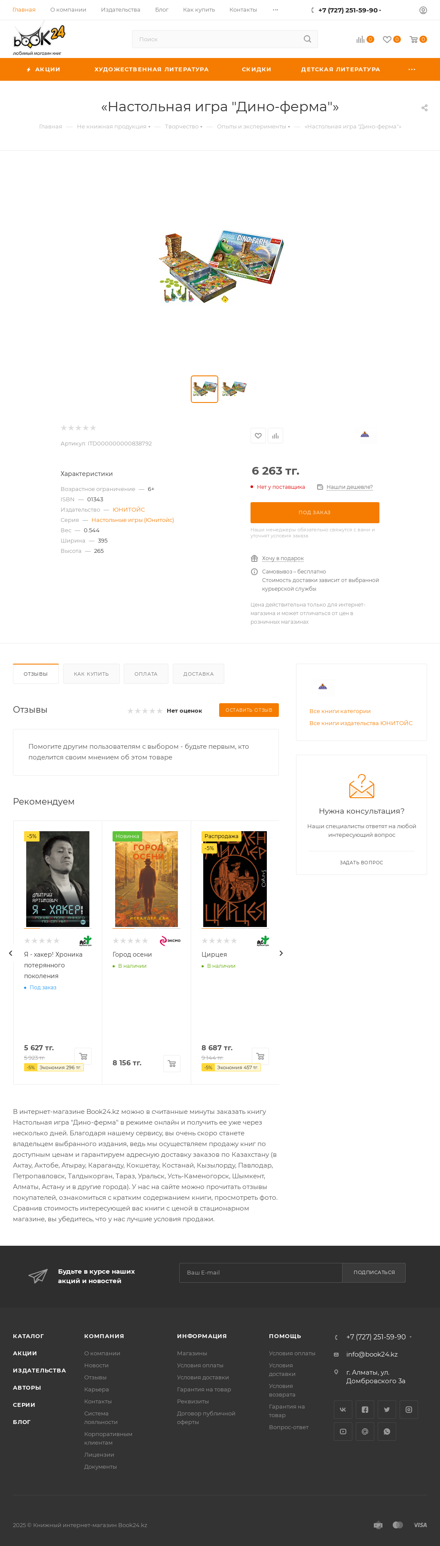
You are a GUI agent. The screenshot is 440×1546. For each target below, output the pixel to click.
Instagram (409, 1409)
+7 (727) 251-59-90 (348, 10)
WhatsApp (387, 1431)
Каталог (28, 1336)
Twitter (387, 1409)
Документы (100, 1466)
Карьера (96, 1389)
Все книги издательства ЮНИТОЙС (360, 723)
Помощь (285, 1336)
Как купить (91, 674)
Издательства (39, 1370)
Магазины (192, 1353)
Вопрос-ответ (289, 1427)
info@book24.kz (372, 1354)
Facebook (365, 1409)
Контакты (98, 1401)
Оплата (146, 674)
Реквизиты (193, 1401)
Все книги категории (340, 710)
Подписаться (374, 1272)
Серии (24, 1404)
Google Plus (365, 1431)
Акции (25, 1353)
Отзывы (36, 674)
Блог (22, 1421)
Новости (96, 1365)
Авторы (27, 1387)
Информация (202, 1336)
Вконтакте (343, 1409)
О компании (102, 1353)
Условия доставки (203, 1377)
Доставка (198, 674)
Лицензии (99, 1454)
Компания (104, 1336)
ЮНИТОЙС (129, 509)
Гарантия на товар (204, 1389)
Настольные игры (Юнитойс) (133, 519)
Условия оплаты (200, 1365)
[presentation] (10, 953)
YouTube (343, 1431)
